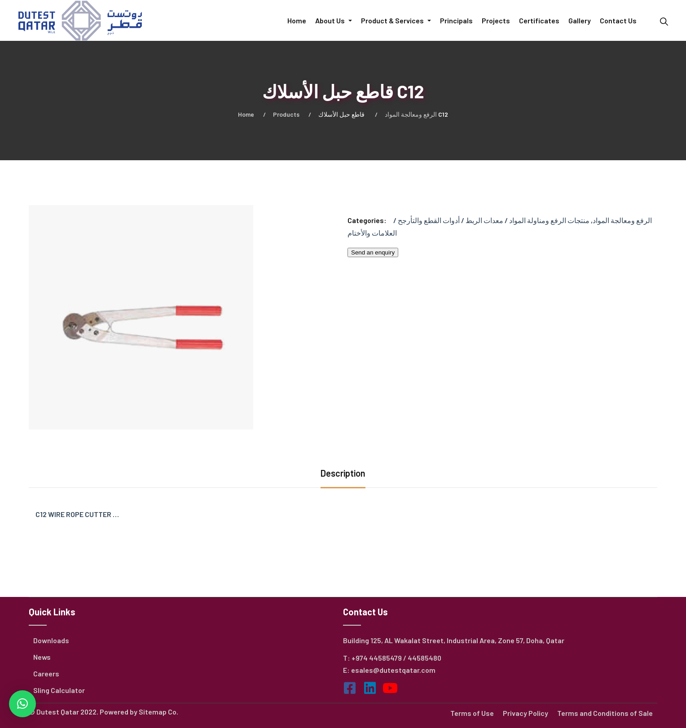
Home (246, 114)
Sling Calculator (59, 690)
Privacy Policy (525, 713)
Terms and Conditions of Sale (605, 713)
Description (343, 473)
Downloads (51, 640)
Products (286, 114)
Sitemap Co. (158, 711)
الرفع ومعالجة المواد (411, 114)
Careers (46, 673)
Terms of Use (472, 713)
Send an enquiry (373, 252)
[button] (22, 703)
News (42, 657)
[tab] (343, 474)
